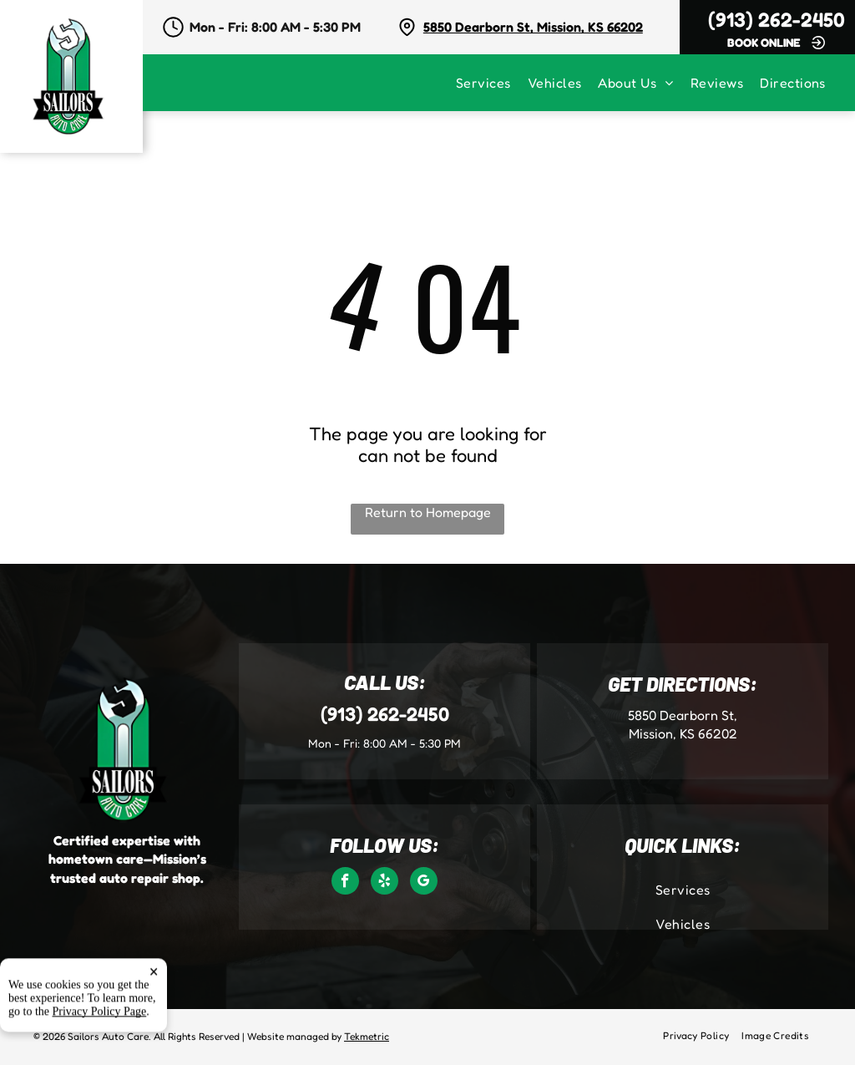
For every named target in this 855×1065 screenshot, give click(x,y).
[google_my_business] (424, 883)
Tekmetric (366, 1036)
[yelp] (384, 883)
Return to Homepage (428, 512)
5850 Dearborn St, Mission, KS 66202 (533, 26)
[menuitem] (492, 82)
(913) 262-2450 (776, 20)
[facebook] (345, 883)
